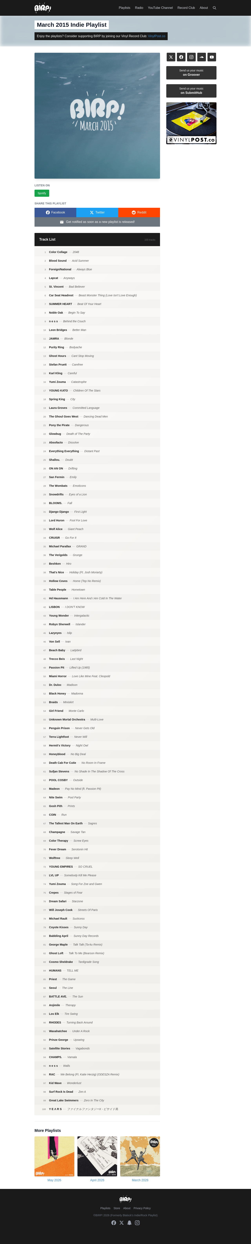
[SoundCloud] (201, 57)
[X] (171, 57)
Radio (139, 7)
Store (117, 1208)
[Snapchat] (129, 1222)
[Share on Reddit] (139, 212)
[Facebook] (181, 57)
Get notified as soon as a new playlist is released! (97, 222)
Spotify (42, 193)
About (204, 7)
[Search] (214, 8)
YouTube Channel (160, 7)
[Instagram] (191, 57)
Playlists (124, 7)
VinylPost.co (156, 36)
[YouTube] (211, 57)
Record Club (186, 7)
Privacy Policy (142, 1208)
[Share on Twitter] (97, 212)
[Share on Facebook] (55, 212)
